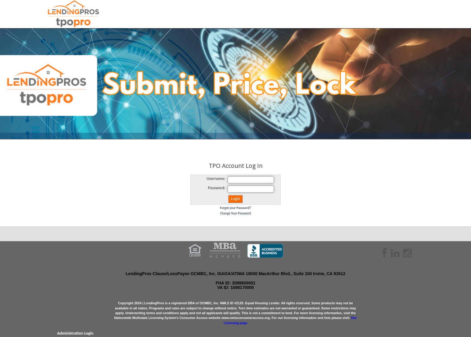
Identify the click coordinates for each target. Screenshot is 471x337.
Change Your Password (235, 213)
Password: (217, 188)
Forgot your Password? (235, 208)
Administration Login (75, 333)
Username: (216, 178)
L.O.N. (406, 333)
